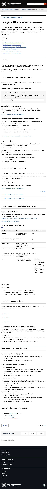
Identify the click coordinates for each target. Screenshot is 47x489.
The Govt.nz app (5, 452)
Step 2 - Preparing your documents (12, 45)
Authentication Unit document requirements (12, 114)
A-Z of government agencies (7, 462)
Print (6, 425)
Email (44, 425)
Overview (5, 40)
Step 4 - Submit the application (11, 49)
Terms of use (4, 475)
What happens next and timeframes (12, 51)
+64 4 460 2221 (11, 415)
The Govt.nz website (6, 454)
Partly (40, 433)
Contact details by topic (6, 464)
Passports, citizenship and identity (11, 9)
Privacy (3, 477)
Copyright (3, 473)
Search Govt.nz (31, 4)
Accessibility (4, 471)
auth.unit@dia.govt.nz (13, 417)
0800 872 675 (13, 413)
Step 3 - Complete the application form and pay (15, 47)
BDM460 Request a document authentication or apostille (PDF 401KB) (19, 218)
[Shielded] (44, 485)
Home (2, 9)
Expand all (42, 191)
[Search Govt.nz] (45, 4)
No (32, 433)
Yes (25, 433)
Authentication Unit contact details (12, 53)
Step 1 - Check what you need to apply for (13, 43)
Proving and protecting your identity (26, 9)
